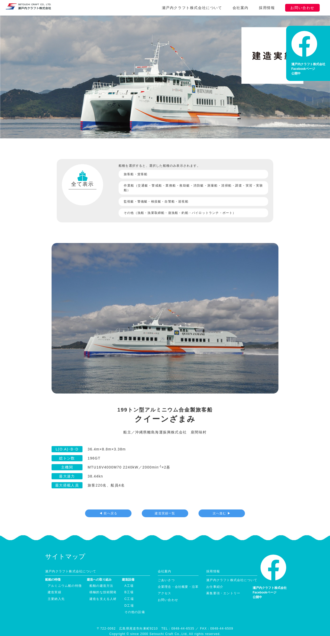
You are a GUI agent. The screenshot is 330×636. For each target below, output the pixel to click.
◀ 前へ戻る (108, 504)
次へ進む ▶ (222, 504)
